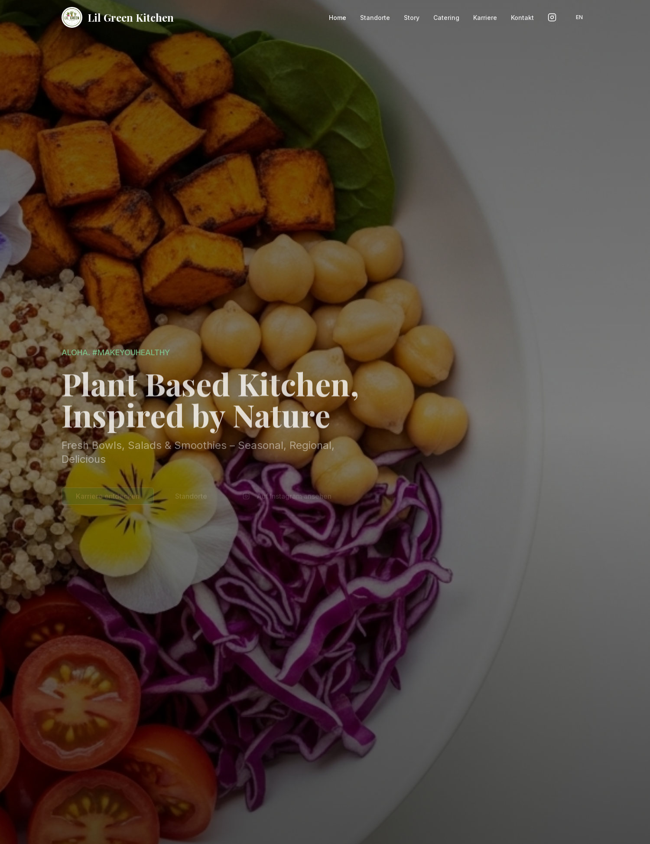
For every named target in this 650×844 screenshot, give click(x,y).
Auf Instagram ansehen (287, 497)
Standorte (191, 497)
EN (579, 17)
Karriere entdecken (108, 497)
